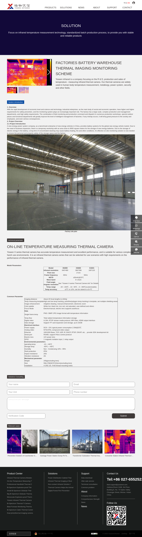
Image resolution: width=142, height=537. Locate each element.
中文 (125, 3)
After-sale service (87, 481)
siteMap (124, 534)
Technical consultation (89, 484)
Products (50, 8)
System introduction (15, 102)
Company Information (89, 496)
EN (129, 3)
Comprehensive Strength (90, 499)
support (112, 8)
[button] (49, 72)
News (83, 502)
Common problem (87, 487)
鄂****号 (132, 534)
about (96, 8)
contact (127, 8)
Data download (86, 478)
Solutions (66, 8)
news (81, 8)
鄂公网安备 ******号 (44, 533)
